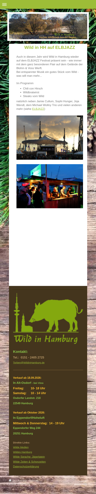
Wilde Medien (21, 447)
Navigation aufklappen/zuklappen (48, 4)
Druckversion (18, 480)
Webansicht (80, 484)
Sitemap (33, 480)
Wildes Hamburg (22, 452)
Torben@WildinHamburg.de (29, 362)
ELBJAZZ (38, 108)
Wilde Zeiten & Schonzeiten (29, 461)
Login (84, 480)
